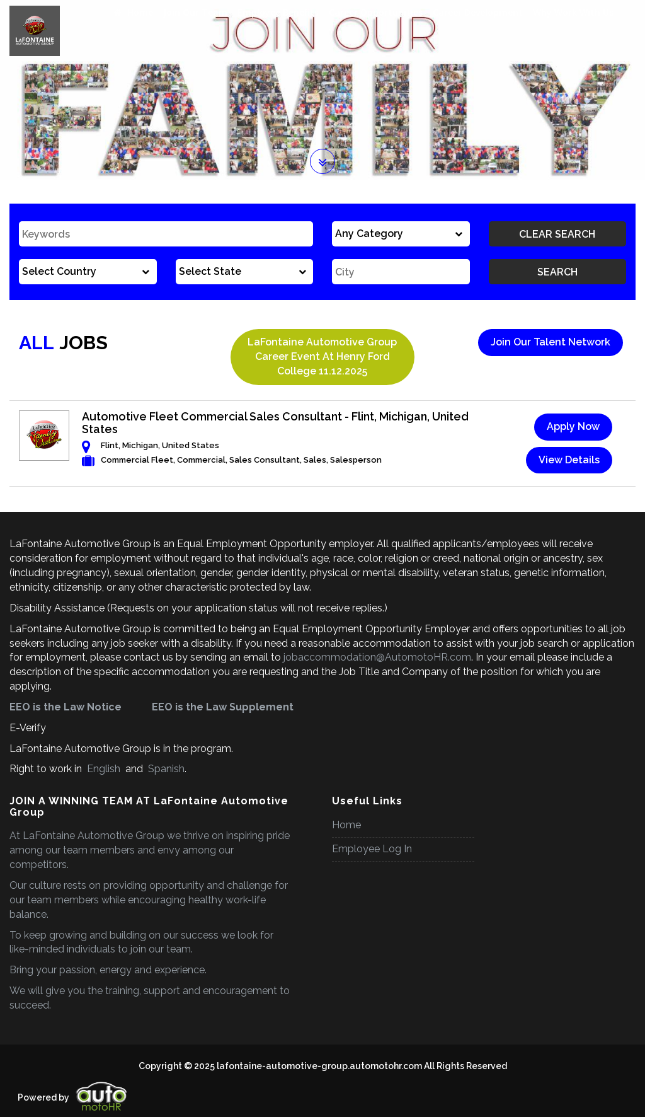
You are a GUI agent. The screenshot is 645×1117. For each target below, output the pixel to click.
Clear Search (557, 234)
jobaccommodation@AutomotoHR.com (377, 657)
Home (133, 12)
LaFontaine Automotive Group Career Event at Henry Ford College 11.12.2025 (322, 356)
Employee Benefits (278, 12)
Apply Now (573, 426)
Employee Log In (372, 849)
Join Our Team (195, 12)
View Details (569, 460)
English (103, 769)
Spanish (165, 769)
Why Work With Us (573, 12)
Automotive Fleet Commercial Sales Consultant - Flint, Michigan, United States (275, 423)
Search (557, 272)
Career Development (478, 12)
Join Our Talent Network (550, 342)
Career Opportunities (376, 12)
